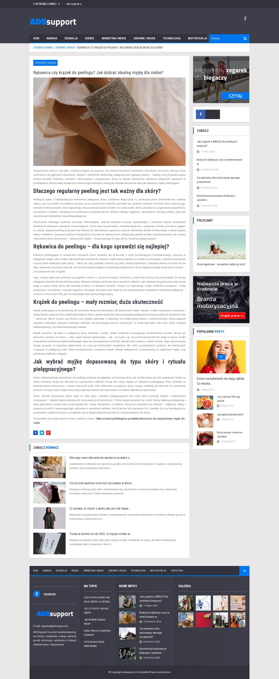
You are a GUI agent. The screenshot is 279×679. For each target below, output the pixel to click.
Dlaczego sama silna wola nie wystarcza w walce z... (100, 458)
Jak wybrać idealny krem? (230, 414)
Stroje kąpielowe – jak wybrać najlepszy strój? (221, 264)
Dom (36, 38)
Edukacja (71, 38)
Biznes (89, 38)
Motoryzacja (197, 38)
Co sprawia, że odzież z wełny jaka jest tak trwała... (99, 508)
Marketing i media (114, 38)
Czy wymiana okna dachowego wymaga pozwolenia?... (151, 632)
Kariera (52, 38)
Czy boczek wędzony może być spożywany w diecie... (101, 483)
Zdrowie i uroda (144, 38)
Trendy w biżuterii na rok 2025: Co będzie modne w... (100, 534)
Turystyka (177, 570)
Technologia (171, 38)
